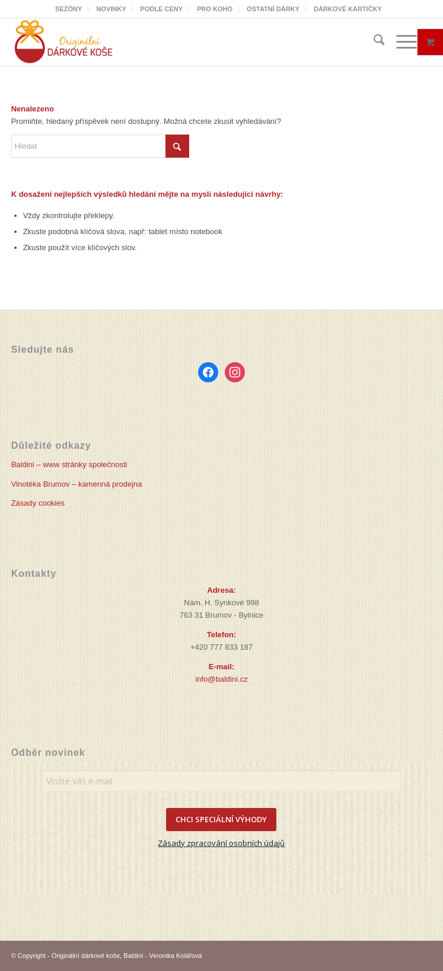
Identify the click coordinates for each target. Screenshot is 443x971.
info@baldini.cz (221, 679)
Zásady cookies (38, 503)
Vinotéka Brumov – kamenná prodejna (76, 484)
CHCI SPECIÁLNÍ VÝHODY (221, 819)
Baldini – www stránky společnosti (69, 464)
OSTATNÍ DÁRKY (273, 8)
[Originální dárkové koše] (179, 42)
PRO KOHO (214, 8)
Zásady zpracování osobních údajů (221, 843)
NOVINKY (111, 8)
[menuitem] (68, 9)
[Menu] (400, 42)
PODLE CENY (162, 8)
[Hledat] (373, 42)
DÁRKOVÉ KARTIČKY (348, 8)
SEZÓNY (68, 8)
